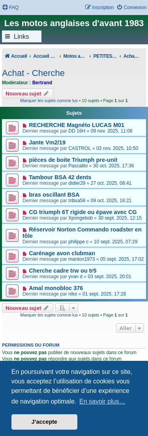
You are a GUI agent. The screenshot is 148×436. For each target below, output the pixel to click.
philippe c (78, 242)
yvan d (75, 276)
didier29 (76, 183)
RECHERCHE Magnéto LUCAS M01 (76, 125)
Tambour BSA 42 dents (60, 177)
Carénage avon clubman (62, 253)
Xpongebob (80, 218)
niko (72, 294)
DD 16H (76, 131)
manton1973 (81, 259)
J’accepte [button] (45, 422)
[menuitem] (10, 7)
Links (21, 36)
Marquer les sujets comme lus (49, 100)
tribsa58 (76, 200)
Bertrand (42, 82)
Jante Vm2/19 (47, 142)
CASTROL (79, 148)
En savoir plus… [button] (102, 401)
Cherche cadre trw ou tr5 (62, 270)
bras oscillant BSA (54, 194)
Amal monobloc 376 (56, 288)
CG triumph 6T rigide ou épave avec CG (83, 212)
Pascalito (78, 166)
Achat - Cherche (33, 73)
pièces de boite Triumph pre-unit (73, 160)
